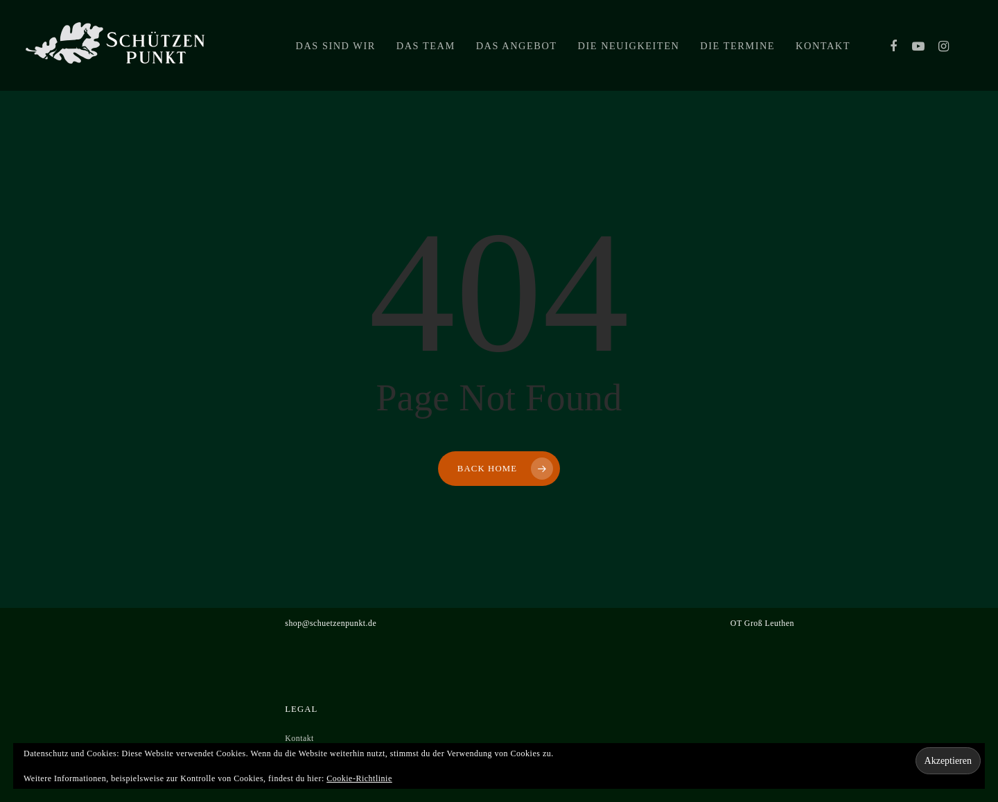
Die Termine (737, 45)
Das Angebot (516, 45)
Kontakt (823, 45)
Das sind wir (336, 45)
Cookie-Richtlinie (359, 778)
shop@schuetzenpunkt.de (330, 623)
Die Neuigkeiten (629, 45)
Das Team (425, 45)
